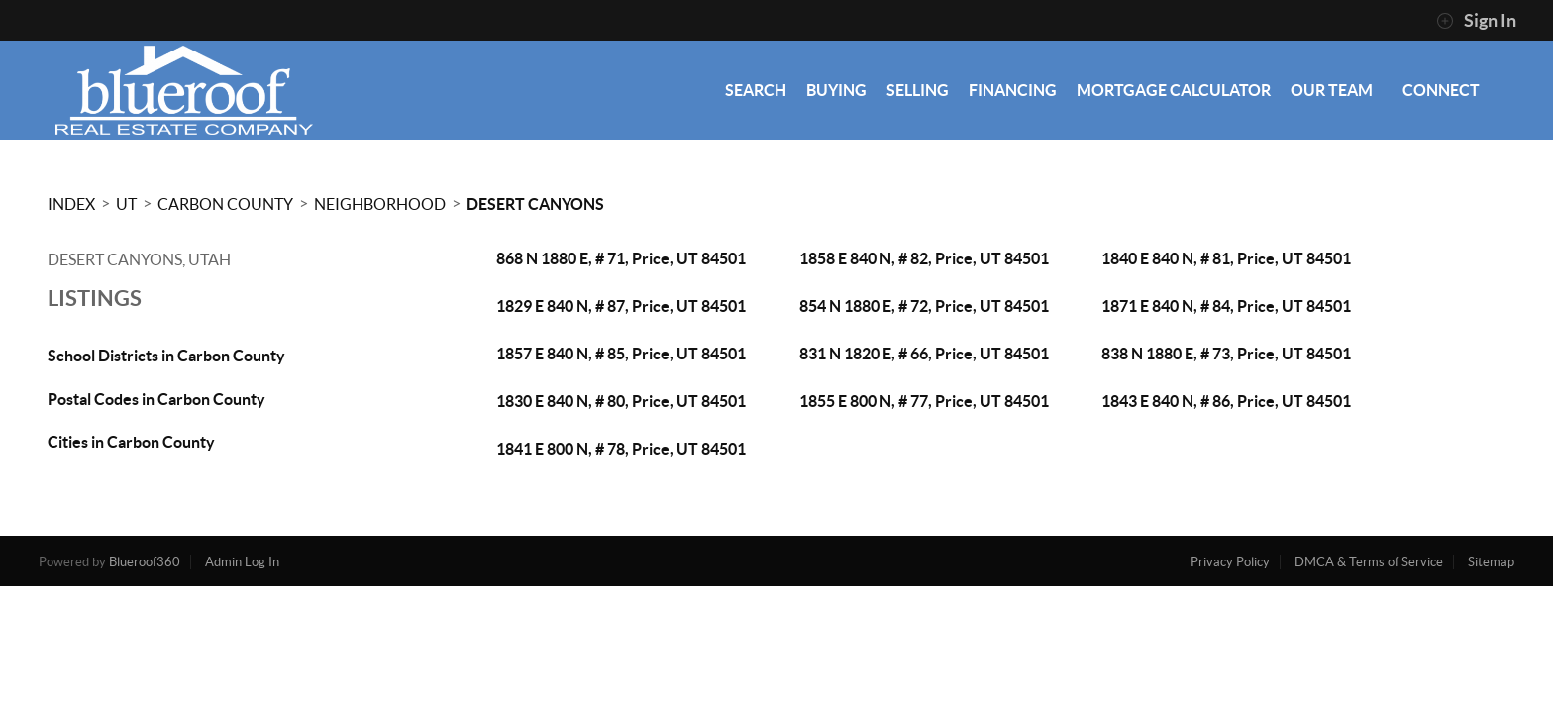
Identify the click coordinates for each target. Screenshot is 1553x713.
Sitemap (1491, 562)
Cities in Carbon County (131, 442)
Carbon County (225, 204)
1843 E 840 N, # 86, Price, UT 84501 (1226, 401)
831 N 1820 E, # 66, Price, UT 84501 (924, 353)
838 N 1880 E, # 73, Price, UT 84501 (1226, 353)
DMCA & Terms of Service (1368, 562)
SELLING (917, 90)
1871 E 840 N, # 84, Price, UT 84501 (1226, 306)
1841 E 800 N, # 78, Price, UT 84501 (621, 449)
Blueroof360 (144, 562)
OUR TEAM (1332, 90)
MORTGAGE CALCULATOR (1174, 90)
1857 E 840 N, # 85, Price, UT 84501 (621, 353)
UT (126, 204)
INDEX (71, 204)
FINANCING (1013, 90)
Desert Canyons (535, 204)
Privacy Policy (1230, 562)
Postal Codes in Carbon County (156, 399)
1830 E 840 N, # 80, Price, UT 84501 (621, 401)
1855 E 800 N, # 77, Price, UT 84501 (924, 401)
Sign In (1476, 21)
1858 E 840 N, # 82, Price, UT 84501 (924, 258)
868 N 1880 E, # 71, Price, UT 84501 (621, 258)
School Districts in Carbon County (166, 355)
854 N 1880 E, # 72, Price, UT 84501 (924, 306)
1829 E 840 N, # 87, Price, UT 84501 (621, 306)
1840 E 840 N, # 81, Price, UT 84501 (1226, 258)
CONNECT (1441, 90)
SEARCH (755, 90)
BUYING (836, 90)
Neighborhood (380, 204)
